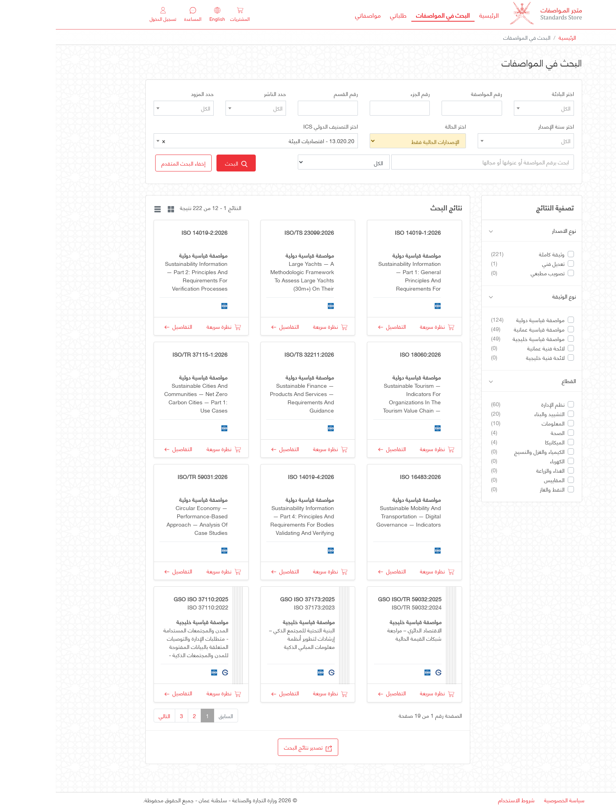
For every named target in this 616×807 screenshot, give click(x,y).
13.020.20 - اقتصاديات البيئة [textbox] (202, 141)
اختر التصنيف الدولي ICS (275, 126)
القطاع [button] (476, 381)
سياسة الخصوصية (508, 800)
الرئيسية (431, 14)
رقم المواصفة (430, 94)
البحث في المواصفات (385, 14)
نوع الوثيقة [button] (476, 296)
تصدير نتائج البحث (252, 747)
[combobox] (488, 108)
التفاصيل (336, 326)
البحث (180, 163)
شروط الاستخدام (460, 800)
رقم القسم (290, 94)
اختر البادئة (507, 94)
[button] (127, 163)
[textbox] (488, 108)
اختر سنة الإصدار (500, 126)
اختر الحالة (399, 126)
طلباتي (342, 14)
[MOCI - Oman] (490, 14)
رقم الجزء (364, 94)
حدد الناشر (219, 94)
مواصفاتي (312, 14)
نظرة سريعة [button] (381, 326)
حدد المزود (146, 94)
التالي (108, 715)
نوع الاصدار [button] (476, 230)
